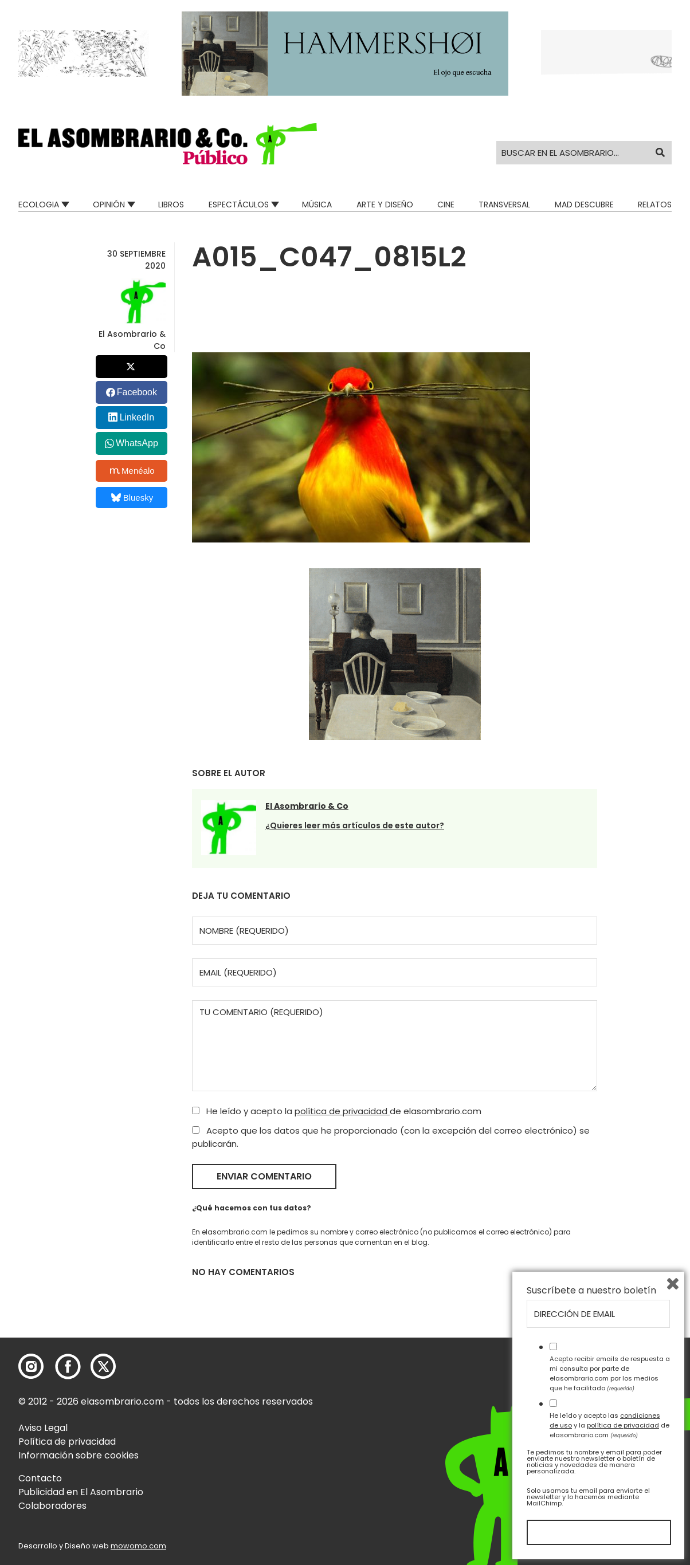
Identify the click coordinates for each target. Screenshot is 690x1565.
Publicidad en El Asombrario (80, 1492)
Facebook (137, 392)
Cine (445, 204)
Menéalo (132, 471)
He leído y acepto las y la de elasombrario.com (609, 1425)
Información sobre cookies (78, 1455)
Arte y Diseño (384, 204)
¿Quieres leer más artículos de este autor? (354, 825)
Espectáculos (239, 204)
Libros (171, 204)
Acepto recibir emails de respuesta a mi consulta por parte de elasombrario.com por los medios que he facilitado (610, 1373)
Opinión (109, 204)
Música (317, 204)
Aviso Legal (43, 1427)
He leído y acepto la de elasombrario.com (336, 1111)
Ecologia (38, 204)
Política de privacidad (67, 1441)
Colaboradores (52, 1505)
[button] (167, 143)
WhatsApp (137, 443)
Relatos (655, 204)
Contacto (40, 1478)
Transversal (504, 204)
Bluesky (132, 497)
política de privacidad (342, 1111)
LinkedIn (137, 417)
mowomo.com (138, 1546)
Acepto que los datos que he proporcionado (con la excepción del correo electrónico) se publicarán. (391, 1137)
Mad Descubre (584, 204)
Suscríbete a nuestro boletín (591, 1290)
